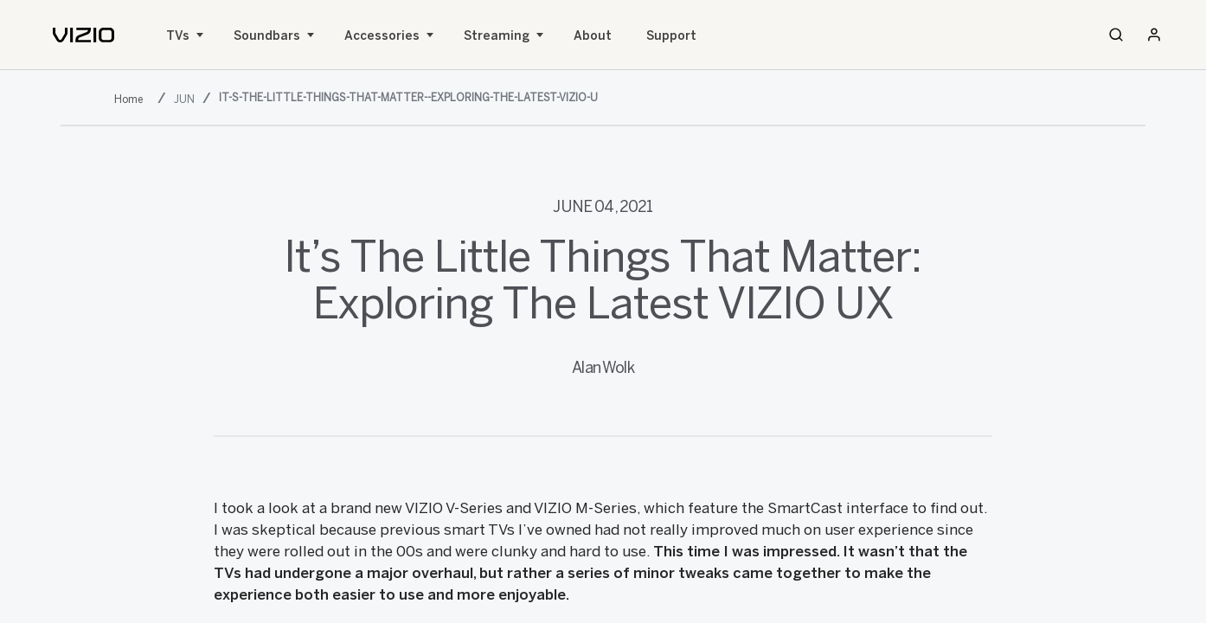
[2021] (132, 99)
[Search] (1116, 34)
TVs (177, 36)
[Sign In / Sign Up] (1154, 34)
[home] (83, 35)
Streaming (496, 36)
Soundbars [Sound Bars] (267, 36)
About (593, 36)
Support (671, 36)
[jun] (186, 99)
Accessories (382, 36)
